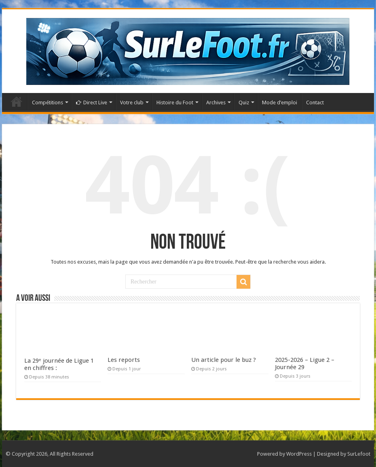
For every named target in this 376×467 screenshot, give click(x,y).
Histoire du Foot (174, 102)
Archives (216, 102)
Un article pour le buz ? (223, 359)
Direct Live (91, 102)
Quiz (244, 102)
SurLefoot (358, 454)
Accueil (16, 101)
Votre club (132, 102)
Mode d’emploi (279, 102)
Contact (315, 102)
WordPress (299, 454)
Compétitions (47, 102)
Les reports (124, 359)
